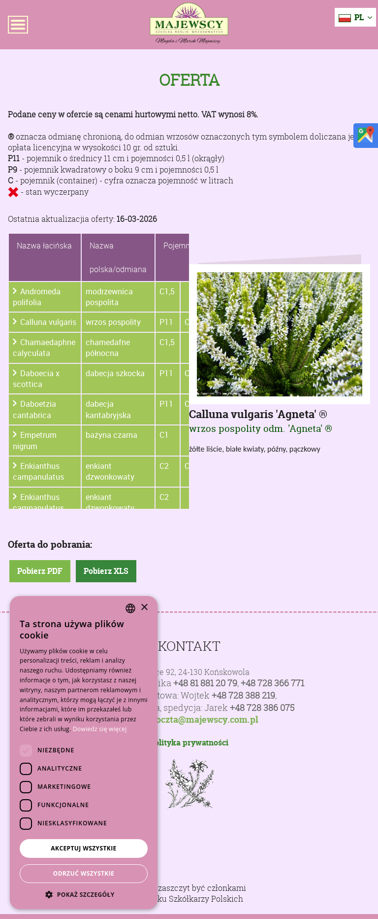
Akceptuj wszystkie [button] (83, 848)
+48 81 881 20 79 (205, 683)
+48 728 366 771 (272, 683)
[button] (84, 894)
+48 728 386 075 (262, 707)
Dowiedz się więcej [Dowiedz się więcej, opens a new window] (100, 729)
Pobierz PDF (40, 571)
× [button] (144, 607)
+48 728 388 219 (243, 695)
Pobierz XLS (106, 571)
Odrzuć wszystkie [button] (83, 873)
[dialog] (84, 752)
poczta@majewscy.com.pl (204, 720)
